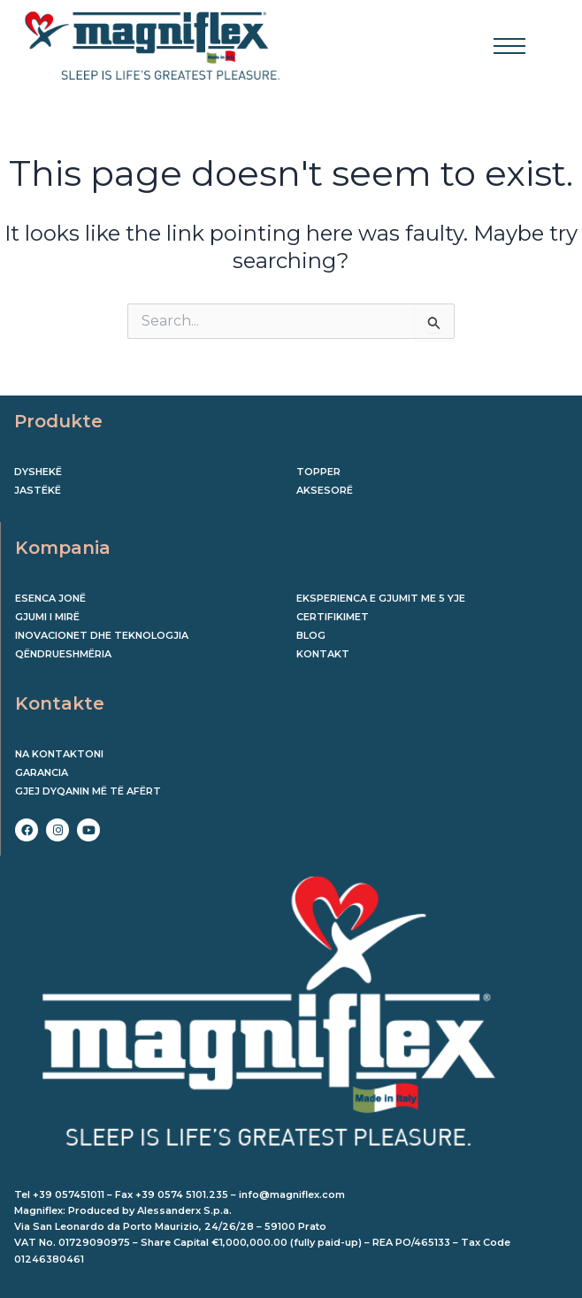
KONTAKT (322, 654)
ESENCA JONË (50, 598)
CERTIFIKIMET (332, 617)
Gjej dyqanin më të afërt (88, 791)
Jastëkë (37, 490)
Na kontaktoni (59, 754)
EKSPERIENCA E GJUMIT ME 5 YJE (380, 598)
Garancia (41, 772)
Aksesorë (324, 490)
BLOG (310, 635)
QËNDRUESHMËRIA (63, 654)
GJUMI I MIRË (47, 617)
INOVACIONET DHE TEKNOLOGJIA (101, 635)
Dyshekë (38, 471)
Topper (318, 471)
